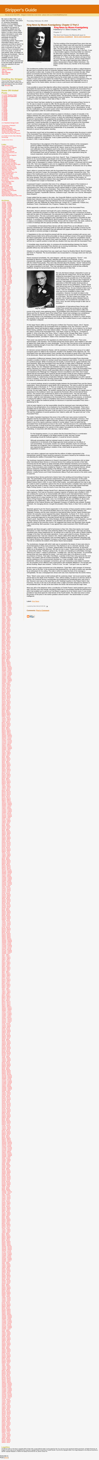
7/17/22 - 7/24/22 (6, 1299)
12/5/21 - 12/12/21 (6, 1257)
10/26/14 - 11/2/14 (6, 806)
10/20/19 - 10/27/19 (7, 1143)
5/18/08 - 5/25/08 (6, 377)
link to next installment (82, 37)
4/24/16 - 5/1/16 (6, 907)
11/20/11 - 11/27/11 (7, 609)
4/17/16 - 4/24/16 (6, 906)
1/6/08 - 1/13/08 (6, 352)
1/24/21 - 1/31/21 (6, 1198)
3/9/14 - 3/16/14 (6, 763)
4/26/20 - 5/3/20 (6, 1173)
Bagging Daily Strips (7, 128)
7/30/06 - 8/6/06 (6, 255)
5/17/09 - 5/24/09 (6, 444)
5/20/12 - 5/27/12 (6, 643)
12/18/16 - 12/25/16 (7, 952)
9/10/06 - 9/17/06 (6, 263)
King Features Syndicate (8, 151)
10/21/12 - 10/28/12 (7, 669)
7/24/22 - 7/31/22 (6, 1300)
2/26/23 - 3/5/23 (6, 1340)
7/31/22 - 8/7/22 (6, 1301)
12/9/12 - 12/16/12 (6, 678)
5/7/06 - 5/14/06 (6, 242)
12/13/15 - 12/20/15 (7, 883)
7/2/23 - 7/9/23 (5, 1364)
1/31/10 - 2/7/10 (6, 491)
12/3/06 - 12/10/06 (6, 279)
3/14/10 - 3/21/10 (6, 499)
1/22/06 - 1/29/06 (6, 223)
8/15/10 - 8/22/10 (6, 527)
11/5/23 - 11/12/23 (6, 1387)
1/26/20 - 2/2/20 (6, 1162)
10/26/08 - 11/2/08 (6, 407)
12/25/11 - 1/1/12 (6, 615)
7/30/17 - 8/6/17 (6, 993)
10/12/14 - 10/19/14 (7, 803)
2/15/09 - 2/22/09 (6, 427)
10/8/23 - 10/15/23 (6, 1382)
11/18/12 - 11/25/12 (7, 674)
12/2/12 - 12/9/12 (6, 677)
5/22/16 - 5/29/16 (6, 913)
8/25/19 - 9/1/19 (6, 1134)
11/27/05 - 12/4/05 (6, 212)
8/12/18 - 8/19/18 (6, 1064)
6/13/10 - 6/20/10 (6, 515)
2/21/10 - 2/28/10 (6, 495)
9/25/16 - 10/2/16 (6, 936)
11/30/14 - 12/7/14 (6, 812)
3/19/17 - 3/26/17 (6, 969)
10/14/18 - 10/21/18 (7, 1076)
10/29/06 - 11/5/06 (6, 272)
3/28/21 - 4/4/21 (6, 1210)
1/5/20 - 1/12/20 (6, 1158)
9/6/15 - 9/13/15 (6, 864)
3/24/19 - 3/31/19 (6, 1106)
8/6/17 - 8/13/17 (6, 995)
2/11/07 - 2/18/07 (6, 292)
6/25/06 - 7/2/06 (6, 249)
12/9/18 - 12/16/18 (6, 1086)
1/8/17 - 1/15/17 (6, 956)
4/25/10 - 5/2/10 (6, 506)
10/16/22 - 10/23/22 (7, 1316)
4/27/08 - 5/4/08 (6, 373)
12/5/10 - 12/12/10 (6, 546)
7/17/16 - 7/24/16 (6, 923)
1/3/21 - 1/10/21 (6, 1194)
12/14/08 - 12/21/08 (7, 416)
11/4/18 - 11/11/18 (6, 1079)
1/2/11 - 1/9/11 (5, 551)
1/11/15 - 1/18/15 (6, 820)
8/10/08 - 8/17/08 (6, 392)
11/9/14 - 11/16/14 (6, 808)
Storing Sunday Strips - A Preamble (11, 130)
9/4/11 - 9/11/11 (6, 594)
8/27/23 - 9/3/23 (6, 1374)
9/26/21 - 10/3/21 (6, 1244)
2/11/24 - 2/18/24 (6, 1406)
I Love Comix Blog (6, 182)
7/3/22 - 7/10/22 (6, 1296)
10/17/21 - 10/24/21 (7, 1248)
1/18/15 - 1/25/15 (6, 821)
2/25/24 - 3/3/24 (6, 1408)
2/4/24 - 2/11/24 (6, 1404)
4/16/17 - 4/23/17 (6, 974)
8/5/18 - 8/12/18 (6, 1063)
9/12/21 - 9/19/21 (6, 1241)
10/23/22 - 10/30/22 (7, 1317)
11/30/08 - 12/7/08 (6, 413)
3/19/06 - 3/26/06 (6, 233)
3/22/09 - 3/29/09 (6, 434)
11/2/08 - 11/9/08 (6, 408)
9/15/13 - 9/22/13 (6, 730)
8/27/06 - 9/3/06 (6, 260)
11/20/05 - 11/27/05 (7, 211)
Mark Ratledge (6, 72)
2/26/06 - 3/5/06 (6, 229)
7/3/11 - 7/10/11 (6, 583)
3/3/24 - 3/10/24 (6, 1409)
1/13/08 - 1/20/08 (6, 353)
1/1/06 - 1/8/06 (5, 219)
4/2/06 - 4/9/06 (5, 236)
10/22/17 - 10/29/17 (7, 1009)
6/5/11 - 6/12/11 (6, 577)
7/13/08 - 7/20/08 (6, 387)
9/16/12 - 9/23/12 (6, 662)
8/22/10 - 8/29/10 (6, 528)
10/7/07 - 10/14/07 (6, 335)
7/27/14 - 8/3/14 (6, 789)
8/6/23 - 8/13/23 (6, 1370)
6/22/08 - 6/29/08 (6, 383)
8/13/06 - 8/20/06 (6, 258)
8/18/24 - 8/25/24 (6, 1441)
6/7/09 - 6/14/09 (6, 448)
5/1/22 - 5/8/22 (5, 1284)
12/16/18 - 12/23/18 (7, 1087)
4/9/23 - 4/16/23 (6, 1348)
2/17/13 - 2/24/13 (6, 691)
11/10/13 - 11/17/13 (7, 740)
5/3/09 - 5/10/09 (6, 442)
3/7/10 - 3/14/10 (6, 498)
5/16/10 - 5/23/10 (6, 510)
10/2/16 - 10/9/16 (6, 937)
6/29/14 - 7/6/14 (6, 783)
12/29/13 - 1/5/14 (6, 750)
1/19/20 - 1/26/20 (6, 1160)
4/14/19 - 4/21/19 (6, 1109)
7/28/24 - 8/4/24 (6, 1437)
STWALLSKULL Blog (7, 176)
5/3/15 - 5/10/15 (6, 841)
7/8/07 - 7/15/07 (6, 319)
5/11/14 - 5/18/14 (6, 774)
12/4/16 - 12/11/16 (6, 949)
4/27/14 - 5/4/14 (6, 772)
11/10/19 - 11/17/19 (7, 1147)
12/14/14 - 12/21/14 (7, 815)
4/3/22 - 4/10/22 (6, 1279)
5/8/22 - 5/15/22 (6, 1286)
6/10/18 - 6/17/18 (6, 1052)
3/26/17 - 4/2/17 (6, 970)
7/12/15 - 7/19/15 (6, 854)
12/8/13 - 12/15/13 (6, 746)
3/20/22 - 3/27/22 (6, 1276)
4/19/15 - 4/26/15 (6, 838)
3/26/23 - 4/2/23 (6, 1346)
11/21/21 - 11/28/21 (7, 1254)
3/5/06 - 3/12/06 (6, 230)
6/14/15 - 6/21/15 (6, 849)
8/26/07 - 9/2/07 (6, 327)
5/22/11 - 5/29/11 (6, 575)
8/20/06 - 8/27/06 (6, 259)
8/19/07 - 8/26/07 (6, 326)
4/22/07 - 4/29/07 (6, 305)
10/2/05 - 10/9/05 (6, 202)
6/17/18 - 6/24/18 (6, 1053)
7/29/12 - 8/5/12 (6, 653)
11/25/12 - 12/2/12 (6, 675)
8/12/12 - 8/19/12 (6, 656)
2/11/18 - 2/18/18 (6, 1030)
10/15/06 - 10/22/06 (7, 270)
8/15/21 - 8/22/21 (6, 1236)
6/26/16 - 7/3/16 (6, 919)
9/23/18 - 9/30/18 (6, 1072)
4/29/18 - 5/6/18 (6, 1044)
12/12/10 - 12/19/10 (7, 547)
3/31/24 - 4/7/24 (6, 1415)
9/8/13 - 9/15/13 (6, 729)
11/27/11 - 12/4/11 (6, 610)
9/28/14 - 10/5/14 (6, 800)
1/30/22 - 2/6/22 (6, 1267)
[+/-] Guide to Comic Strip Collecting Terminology (11, 136)
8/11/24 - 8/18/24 (6, 1439)
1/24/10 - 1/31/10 (6, 490)
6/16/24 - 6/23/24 (6, 1429)
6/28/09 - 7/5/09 (6, 452)
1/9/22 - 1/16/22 (6, 1263)
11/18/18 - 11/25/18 (7, 1082)
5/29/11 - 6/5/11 (6, 576)
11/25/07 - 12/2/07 (6, 344)
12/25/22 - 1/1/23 (6, 1329)
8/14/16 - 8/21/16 (6, 928)
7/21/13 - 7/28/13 (6, 720)
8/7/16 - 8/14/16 (6, 927)
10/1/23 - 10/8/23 (6, 1381)
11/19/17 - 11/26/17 (7, 1014)
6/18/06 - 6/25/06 (6, 247)
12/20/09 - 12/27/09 (7, 483)
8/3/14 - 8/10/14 (6, 790)
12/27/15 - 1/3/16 (6, 885)
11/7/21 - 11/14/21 (6, 1252)
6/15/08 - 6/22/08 (6, 382)
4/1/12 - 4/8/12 (5, 633)
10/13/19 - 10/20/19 (7, 1142)
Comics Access (6, 158)
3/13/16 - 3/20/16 (6, 900)
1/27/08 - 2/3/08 (6, 356)
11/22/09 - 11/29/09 (7, 478)
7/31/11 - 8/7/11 (6, 588)
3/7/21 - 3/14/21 (6, 1206)
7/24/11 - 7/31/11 (6, 587)
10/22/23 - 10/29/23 (7, 1385)
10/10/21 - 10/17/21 (7, 1246)
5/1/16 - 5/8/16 (5, 909)
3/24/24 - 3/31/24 (6, 1413)
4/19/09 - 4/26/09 (6, 439)
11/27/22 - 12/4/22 (6, 1323)
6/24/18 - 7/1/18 (6, 1055)
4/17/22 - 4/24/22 (6, 1282)
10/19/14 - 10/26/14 (7, 804)
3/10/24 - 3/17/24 (6, 1411)
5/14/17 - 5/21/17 (6, 979)
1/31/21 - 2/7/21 (6, 1199)
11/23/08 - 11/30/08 (7, 412)
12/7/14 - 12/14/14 (6, 813)
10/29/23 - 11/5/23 (6, 1386)
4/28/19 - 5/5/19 (6, 1112)
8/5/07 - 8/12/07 (6, 323)
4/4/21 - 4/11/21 (6, 1211)
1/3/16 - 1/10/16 (6, 886)
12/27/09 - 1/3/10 (6, 485)
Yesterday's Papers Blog (8, 169)
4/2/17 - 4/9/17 (5, 971)
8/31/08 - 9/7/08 (6, 396)
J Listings (4, 109)
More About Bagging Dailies (9, 129)
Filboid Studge (5, 185)
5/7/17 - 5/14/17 (6, 978)
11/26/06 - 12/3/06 (6, 277)
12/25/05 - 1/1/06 (6, 217)
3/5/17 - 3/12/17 (6, 966)
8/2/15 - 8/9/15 (5, 858)
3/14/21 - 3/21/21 (6, 1207)
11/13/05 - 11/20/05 (7, 210)
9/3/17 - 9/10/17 (6, 1000)
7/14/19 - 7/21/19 (6, 1126)
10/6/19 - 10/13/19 (6, 1141)
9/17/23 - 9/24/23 (6, 1378)
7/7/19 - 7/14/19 (6, 1125)
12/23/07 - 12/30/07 (7, 349)
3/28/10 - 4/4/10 (6, 502)
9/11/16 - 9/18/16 (6, 933)
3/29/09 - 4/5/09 (6, 435)
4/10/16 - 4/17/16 (6, 905)
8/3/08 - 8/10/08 (6, 391)
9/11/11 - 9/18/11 (6, 596)
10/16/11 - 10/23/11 (7, 602)
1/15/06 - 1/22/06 (6, 221)
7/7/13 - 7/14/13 (6, 717)
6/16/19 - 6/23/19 (6, 1121)
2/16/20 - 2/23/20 (6, 1166)
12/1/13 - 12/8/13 (6, 744)
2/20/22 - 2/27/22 (6, 1271)
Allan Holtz (5, 74)
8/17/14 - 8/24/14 (6, 793)
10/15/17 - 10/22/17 (7, 1008)
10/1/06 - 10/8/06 (6, 267)
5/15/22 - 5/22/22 (6, 1287)
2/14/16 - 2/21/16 (6, 894)
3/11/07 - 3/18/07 (6, 297)
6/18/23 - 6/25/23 (6, 1361)
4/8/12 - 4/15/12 (6, 635)
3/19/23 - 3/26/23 (6, 1344)
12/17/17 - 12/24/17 (7, 1020)
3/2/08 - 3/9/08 (5, 362)
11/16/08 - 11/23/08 (7, 410)
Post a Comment (42, 610)
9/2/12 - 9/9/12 (5, 660)
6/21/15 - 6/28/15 (6, 850)
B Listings (4, 98)
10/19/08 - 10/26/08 (7, 405)
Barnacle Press (6, 156)
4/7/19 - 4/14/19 (6, 1108)
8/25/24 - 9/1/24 (6, 1442)
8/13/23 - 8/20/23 (6, 1372)
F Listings (4, 103)
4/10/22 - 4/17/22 (6, 1280)
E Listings (4, 102)
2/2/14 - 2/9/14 (5, 756)
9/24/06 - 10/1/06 (6, 266)
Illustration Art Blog (6, 184)
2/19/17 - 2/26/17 (6, 963)
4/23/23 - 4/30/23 (6, 1351)
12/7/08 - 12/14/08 (6, 414)
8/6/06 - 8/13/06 (6, 257)
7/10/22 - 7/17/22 (6, 1297)
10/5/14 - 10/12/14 (6, 802)
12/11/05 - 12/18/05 (7, 215)
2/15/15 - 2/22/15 (6, 826)
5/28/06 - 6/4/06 (6, 246)
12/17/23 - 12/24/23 (7, 1395)
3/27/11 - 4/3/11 (6, 567)
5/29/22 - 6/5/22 (6, 1289)
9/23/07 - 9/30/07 (6, 332)
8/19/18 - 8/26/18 (6, 1065)
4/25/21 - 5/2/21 (6, 1215)
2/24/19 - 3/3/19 (6, 1100)
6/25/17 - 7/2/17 (6, 987)
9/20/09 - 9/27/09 (6, 468)
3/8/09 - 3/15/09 (6, 431)
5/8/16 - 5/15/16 (6, 910)
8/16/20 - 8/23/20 (6, 1190)
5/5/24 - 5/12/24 (6, 1421)
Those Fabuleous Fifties (8, 181)
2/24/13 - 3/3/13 (6, 692)
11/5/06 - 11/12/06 (6, 274)
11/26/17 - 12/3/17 (6, 1016)
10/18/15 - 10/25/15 (7, 872)
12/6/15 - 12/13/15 (6, 881)
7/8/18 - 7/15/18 (6, 1057)
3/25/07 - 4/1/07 (6, 300)
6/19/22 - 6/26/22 (6, 1293)
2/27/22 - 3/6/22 (6, 1273)
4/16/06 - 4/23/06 (6, 238)
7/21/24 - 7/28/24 (6, 1436)
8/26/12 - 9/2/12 (6, 658)
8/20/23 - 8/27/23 (6, 1373)
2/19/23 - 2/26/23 (6, 1339)
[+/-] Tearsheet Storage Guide (10, 123)
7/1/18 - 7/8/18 (5, 1056)
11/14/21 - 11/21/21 (7, 1253)
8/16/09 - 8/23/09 (6, 461)
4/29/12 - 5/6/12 (6, 639)
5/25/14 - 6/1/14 (6, 777)
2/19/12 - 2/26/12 (6, 626)
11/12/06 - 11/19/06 (7, 275)
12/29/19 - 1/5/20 (6, 1156)
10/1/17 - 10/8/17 (6, 1005)
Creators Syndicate (7, 150)
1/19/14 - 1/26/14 (6, 753)
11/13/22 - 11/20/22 (7, 1321)
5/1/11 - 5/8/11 (5, 571)
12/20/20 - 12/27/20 (7, 1192)
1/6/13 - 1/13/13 (6, 683)
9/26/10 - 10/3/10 (6, 534)
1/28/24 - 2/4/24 (6, 1403)
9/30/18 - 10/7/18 (6, 1073)
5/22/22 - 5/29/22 (6, 1288)
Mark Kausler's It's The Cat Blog (10, 177)
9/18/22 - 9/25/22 (6, 1310)
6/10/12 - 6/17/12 (6, 647)
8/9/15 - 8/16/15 (6, 859)
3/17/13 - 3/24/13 (6, 696)
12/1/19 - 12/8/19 (6, 1151)
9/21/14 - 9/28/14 (6, 799)
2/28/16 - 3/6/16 (6, 897)
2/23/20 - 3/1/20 (6, 1167)
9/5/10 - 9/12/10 (6, 530)
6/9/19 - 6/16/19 (6, 1120)
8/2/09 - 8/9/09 (5, 459)
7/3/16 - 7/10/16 (6, 920)
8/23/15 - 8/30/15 (6, 862)
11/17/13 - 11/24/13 (7, 742)
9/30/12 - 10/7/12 (6, 665)
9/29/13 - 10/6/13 (6, 733)
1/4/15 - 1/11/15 (6, 819)
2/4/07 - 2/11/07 (6, 290)
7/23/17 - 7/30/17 (6, 992)
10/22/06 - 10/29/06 (7, 271)
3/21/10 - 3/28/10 (6, 500)
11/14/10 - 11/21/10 (7, 542)
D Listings (4, 100)
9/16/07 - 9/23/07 (6, 331)
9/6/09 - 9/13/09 (6, 465)
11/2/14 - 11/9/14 (6, 807)
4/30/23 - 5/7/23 (6, 1352)
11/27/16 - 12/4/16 (6, 948)
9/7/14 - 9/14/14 (6, 796)
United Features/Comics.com (9, 152)
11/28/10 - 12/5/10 (6, 545)
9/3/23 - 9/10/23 (6, 1376)
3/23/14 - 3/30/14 (6, 765)
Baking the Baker (6, 191)
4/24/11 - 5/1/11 (6, 570)
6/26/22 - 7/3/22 (6, 1295)
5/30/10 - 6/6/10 (6, 512)
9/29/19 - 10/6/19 (6, 1139)
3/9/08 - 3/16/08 (6, 364)
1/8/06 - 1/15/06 (6, 220)
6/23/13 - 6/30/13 (6, 714)
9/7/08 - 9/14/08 (6, 397)
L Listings (4, 112)
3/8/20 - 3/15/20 (6, 1169)
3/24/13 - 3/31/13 (6, 697)
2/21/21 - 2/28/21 (6, 1203)
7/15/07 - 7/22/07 (6, 320)
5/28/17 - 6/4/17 (6, 982)
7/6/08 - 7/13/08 (6, 386)
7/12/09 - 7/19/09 (6, 455)
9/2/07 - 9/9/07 (5, 328)
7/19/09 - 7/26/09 (6, 456)
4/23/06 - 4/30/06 (6, 240)
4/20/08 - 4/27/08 (6, 371)
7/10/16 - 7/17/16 (6, 922)
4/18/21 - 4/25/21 (6, 1214)
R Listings (4, 120)
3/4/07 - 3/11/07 (6, 296)
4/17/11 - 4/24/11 (6, 568)
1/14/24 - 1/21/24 (6, 1400)
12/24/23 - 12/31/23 (7, 1396)
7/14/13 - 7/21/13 (6, 718)
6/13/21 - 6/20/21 (6, 1224)
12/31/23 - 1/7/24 (6, 1398)
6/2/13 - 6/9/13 (5, 710)
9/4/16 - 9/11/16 (6, 932)
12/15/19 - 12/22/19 (7, 1154)
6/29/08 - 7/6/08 (6, 384)
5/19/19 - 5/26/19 (6, 1116)
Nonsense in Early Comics (8, 165)
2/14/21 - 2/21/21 (6, 1202)
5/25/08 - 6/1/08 (6, 378)
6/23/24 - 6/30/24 (6, 1430)
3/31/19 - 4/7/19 (6, 1107)
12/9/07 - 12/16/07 (6, 347)
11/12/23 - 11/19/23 (7, 1389)
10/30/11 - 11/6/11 (6, 605)
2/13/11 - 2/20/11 (6, 559)
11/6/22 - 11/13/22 (6, 1319)
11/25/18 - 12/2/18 (6, 1083)
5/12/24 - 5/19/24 (6, 1422)
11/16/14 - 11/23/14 (7, 810)
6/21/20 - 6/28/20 (6, 1184)
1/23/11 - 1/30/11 (6, 555)
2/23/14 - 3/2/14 (6, 760)
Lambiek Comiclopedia (7, 189)
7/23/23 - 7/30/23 (6, 1368)
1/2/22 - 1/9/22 (5, 1262)
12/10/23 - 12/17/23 (7, 1394)
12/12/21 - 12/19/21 (7, 1258)
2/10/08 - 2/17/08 (6, 358)
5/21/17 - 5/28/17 (6, 980)
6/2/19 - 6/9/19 (5, 1119)
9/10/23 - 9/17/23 (6, 1377)
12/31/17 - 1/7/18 (6, 1022)
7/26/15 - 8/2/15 (6, 856)
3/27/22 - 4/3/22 (6, 1278)
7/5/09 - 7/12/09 (6, 453)
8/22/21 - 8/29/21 (6, 1237)
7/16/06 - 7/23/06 (6, 253)
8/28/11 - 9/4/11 (6, 593)
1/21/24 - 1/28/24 (6, 1402)
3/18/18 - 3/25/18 (6, 1036)
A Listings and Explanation (9, 96)
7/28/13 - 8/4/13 (6, 721)
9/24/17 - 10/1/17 (6, 1004)
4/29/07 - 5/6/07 (6, 306)
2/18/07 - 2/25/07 (6, 293)
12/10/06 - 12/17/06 (7, 280)
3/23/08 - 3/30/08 (6, 366)
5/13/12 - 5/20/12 (6, 641)
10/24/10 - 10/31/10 (7, 538)
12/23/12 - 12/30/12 (7, 680)
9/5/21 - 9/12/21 (6, 1240)
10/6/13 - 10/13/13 (6, 734)
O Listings (4, 116)
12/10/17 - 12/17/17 (7, 1018)
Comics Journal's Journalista (9, 163)
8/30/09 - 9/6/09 (6, 464)
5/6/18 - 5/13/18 (6, 1046)
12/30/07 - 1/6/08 (6, 350)
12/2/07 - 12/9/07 (6, 345)
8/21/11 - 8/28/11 (6, 592)
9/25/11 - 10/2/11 (6, 598)
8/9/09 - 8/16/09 (6, 460)
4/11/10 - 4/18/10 (6, 503)
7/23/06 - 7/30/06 (6, 254)
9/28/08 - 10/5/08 (6, 401)
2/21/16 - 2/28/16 (6, 896)
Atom (6, 1457)
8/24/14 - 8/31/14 (6, 794)
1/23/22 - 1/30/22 (6, 1266)
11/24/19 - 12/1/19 (6, 1150)
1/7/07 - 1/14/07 (6, 285)
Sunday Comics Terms (7, 139)
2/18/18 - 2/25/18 (6, 1031)
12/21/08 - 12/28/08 (7, 417)
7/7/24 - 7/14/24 (6, 1433)
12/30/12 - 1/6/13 (6, 682)
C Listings (4, 99)
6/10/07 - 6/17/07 (6, 314)
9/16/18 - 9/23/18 (6, 1070)
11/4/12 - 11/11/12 (6, 671)
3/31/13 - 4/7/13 (6, 699)
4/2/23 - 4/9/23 (5, 1347)
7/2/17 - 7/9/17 (5, 988)
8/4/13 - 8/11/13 (6, 722)
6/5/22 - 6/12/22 (6, 1291)
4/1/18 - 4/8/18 (5, 1039)
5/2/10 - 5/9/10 (5, 507)
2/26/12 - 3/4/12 (6, 627)
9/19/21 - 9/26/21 (6, 1243)
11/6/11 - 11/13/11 (6, 606)
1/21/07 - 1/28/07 (6, 288)
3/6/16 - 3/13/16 (6, 898)
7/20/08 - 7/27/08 (6, 388)
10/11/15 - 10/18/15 (7, 871)
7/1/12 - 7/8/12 (5, 650)
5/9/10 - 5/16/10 (6, 508)
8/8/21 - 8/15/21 (6, 1235)
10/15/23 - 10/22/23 (7, 1383)
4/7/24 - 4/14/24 (6, 1416)
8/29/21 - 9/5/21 (6, 1239)
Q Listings (4, 119)
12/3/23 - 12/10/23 (6, 1392)
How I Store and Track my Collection (11, 133)
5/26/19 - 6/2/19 (6, 1117)
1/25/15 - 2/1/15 (6, 823)
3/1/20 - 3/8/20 (5, 1168)
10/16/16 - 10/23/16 (7, 940)
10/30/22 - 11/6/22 (6, 1318)
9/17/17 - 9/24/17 (6, 1003)
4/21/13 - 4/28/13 (6, 703)
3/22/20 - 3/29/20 (6, 1172)
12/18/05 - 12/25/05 (7, 216)
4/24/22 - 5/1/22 (6, 1283)
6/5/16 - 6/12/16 (6, 915)
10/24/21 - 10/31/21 (7, 1249)
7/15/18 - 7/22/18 (6, 1059)
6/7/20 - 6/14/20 (6, 1181)
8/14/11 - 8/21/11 (6, 590)
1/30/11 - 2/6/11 (6, 557)
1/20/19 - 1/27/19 (6, 1094)
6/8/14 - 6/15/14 (6, 780)
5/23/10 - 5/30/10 (6, 511)
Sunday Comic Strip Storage (9, 132)
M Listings (5, 113)
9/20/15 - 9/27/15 (6, 867)
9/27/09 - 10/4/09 (6, 469)
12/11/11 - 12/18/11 (7, 613)
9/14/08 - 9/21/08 (6, 399)
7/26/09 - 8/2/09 (6, 457)
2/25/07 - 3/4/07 (6, 294)
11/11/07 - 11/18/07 (7, 341)
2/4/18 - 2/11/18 (6, 1029)
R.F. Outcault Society (7, 188)
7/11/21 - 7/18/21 (6, 1229)
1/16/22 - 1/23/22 (6, 1265)
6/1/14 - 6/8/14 (5, 778)
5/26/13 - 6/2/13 (6, 709)
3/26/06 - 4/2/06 (6, 234)
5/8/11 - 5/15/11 (6, 572)
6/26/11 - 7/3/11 (6, 581)
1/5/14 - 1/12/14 (6, 751)
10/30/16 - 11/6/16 (6, 943)
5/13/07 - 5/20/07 (6, 309)
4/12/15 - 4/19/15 (6, 837)
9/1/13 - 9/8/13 (5, 727)
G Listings (4, 105)
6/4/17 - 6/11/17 (6, 983)
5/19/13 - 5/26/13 (6, 708)
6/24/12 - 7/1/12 (6, 649)
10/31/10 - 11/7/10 (6, 540)
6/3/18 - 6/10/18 (6, 1051)
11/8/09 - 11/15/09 (6, 476)
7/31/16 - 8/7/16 (6, 926)
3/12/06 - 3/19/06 (6, 232)
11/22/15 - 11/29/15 (7, 879)
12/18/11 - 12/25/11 (7, 614)
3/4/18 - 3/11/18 (6, 1034)
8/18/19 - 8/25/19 (6, 1133)
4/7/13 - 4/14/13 (6, 700)
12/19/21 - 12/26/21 (7, 1259)
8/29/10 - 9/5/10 (6, 529)
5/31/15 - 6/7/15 (6, 846)
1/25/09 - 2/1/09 (6, 424)
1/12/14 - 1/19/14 (6, 752)
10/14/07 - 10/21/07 (7, 336)
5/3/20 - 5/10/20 (6, 1175)
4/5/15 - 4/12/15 (6, 836)
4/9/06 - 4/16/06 (6, 237)
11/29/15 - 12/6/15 (6, 880)
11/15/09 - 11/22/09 (7, 477)
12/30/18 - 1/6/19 (6, 1090)
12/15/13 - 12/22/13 (7, 747)
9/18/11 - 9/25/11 (6, 597)
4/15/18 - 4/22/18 (6, 1042)
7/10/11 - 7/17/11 (6, 584)
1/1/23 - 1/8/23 (5, 1330)
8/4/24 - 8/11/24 (6, 1438)
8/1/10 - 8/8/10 (5, 524)
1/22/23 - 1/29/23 (6, 1334)
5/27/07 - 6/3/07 (6, 311)
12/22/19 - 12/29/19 (7, 1155)
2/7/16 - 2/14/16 (6, 893)
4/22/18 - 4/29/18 (6, 1043)
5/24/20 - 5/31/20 (6, 1179)
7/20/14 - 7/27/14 (6, 787)
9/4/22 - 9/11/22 (6, 1308)
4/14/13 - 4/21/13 (6, 701)
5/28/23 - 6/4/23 (6, 1357)
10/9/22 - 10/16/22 (6, 1314)
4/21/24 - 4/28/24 (6, 1419)
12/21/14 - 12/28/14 (7, 816)
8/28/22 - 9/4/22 (6, 1306)
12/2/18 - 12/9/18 (6, 1085)
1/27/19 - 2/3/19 (6, 1095)
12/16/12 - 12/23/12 (7, 679)
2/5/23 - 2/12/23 (6, 1336)
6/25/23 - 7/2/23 (6, 1362)
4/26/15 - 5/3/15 (6, 840)
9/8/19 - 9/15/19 (6, 1137)
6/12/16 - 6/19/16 (6, 916)
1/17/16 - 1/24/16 (6, 889)
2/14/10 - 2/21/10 (6, 494)
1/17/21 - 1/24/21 (6, 1197)
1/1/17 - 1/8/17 (5, 954)
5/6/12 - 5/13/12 (6, 640)
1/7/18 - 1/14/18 (6, 1023)
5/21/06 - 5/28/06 (6, 245)
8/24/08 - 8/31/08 (6, 395)
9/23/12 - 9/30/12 (6, 663)
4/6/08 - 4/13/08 (6, 369)
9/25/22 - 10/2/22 (6, 1312)
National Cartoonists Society (9, 167)
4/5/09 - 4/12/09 (6, 437)
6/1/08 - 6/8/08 (5, 379)
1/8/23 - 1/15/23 (6, 1331)
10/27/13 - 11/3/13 (6, 738)
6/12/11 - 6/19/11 (6, 579)
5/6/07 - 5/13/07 (6, 307)
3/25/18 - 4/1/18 (6, 1038)
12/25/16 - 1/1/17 (6, 953)
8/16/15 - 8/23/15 (6, 860)
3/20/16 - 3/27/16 (6, 901)
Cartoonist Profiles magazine (9, 147)
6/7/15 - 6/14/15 (6, 847)
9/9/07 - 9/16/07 (6, 330)
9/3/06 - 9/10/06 (6, 262)
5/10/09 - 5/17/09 (6, 443)
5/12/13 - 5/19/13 (6, 707)
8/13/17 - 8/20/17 (6, 996)
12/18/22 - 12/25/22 (7, 1327)
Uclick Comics (5, 154)
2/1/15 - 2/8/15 (5, 824)
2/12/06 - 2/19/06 (6, 227)
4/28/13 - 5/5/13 (6, 704)
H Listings (4, 106)
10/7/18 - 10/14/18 (6, 1074)
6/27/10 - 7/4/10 (6, 517)
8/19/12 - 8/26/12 (6, 657)
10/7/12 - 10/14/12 (6, 666)
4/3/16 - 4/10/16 (6, 903)
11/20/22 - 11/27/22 (7, 1322)
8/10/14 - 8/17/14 (6, 791)
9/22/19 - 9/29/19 (6, 1138)
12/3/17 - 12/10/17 (6, 1017)
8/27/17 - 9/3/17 (6, 999)
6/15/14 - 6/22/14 (6, 781)
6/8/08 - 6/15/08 (6, 380)
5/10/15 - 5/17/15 (6, 842)
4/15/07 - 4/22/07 (6, 304)
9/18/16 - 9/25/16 (6, 935)
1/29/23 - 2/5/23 (6, 1335)
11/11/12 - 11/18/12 (7, 673)
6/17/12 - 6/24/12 (6, 648)
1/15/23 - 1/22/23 (6, 1332)
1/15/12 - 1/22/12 (6, 619)
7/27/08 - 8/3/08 (6, 390)
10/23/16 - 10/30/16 (7, 941)
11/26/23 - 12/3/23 (6, 1391)
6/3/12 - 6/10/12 (6, 645)
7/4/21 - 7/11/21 (6, 1228)
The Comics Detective (7, 159)
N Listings (4, 114)
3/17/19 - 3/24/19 (6, 1104)
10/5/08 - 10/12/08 (6, 403)
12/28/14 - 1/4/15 (6, 817)
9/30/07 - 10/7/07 (6, 334)
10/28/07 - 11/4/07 (6, 339)
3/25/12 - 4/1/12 (6, 632)
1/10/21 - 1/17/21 (6, 1196)
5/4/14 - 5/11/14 (6, 773)
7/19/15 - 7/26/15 (6, 855)
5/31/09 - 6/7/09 (6, 447)
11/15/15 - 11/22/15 (7, 877)
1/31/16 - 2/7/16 (6, 892)
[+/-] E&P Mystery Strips (9, 95)
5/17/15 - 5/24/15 (6, 843)
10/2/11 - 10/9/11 (6, 600)
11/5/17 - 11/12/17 (6, 1012)
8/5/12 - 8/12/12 (6, 654)
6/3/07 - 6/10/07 (6, 313)
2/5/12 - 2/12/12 (6, 623)
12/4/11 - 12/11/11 (6, 611)
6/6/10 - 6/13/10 (6, 513)
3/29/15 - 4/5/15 (6, 834)
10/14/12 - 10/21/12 (7, 667)
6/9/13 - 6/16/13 (6, 712)
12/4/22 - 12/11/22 (6, 1325)
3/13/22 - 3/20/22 (6, 1275)
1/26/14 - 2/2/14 (6, 755)
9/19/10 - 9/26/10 (6, 533)
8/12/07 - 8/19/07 (6, 324)
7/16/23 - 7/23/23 (6, 1366)
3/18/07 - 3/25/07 (6, 298)
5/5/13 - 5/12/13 (6, 705)
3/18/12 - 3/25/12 (6, 631)
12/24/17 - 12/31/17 (7, 1021)
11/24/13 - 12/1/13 (6, 743)
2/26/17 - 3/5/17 (6, 965)
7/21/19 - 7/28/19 (6, 1128)
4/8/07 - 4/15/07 (6, 302)
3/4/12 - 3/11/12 (6, 628)
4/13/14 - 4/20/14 (6, 769)
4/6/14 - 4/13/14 (6, 768)
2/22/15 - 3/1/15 (6, 828)
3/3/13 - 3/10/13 (6, 693)
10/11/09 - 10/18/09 (7, 472)
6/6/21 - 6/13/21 (6, 1223)
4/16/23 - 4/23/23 (6, 1349)
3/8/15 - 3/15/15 (6, 830)
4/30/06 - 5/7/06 (6, 241)
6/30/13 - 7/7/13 (6, 716)
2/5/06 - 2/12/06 (6, 225)
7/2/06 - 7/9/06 (5, 250)
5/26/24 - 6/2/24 (6, 1425)
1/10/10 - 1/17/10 (6, 487)
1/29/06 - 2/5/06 (6, 224)
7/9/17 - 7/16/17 (6, 990)
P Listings (4, 117)
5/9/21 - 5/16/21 (6, 1218)
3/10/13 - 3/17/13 (6, 695)
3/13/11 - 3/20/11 (6, 564)
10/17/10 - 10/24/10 (7, 537)
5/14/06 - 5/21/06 (6, 244)
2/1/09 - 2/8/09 (5, 425)
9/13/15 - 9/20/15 (6, 866)
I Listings (4, 107)
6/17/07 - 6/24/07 (6, 315)
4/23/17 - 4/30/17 (6, 975)
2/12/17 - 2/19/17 (6, 962)
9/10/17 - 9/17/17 (6, 1001)
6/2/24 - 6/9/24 (5, 1426)
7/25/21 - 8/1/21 (6, 1232)
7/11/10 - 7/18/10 (6, 520)
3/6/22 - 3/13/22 (6, 1274)
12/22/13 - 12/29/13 (7, 748)
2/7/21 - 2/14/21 (6, 1201)
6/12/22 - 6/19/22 (6, 1292)
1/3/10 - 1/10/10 (6, 486)
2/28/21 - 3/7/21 (6, 1205)
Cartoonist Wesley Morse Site (9, 172)
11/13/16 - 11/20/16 (7, 945)
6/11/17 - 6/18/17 (6, 984)
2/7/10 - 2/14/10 (6, 493)
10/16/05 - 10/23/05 (7, 204)
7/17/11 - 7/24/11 (6, 585)
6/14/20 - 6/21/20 (6, 1183)
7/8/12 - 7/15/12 (6, 652)
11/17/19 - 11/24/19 (7, 1149)
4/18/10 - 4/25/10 (6, 504)
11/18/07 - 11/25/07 (7, 343)
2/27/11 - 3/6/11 (6, 562)
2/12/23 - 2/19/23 (6, 1338)
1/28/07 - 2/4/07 (6, 289)
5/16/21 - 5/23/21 (6, 1219)
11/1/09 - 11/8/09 (6, 474)
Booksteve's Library (7, 193)
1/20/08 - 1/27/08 (6, 354)
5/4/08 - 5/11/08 (6, 374)
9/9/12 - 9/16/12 (6, 661)
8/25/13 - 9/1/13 (6, 726)
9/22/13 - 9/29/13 (6, 731)
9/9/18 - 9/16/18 (6, 1069)
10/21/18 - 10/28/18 (7, 1077)
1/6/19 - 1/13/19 (6, 1091)
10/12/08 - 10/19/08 (7, 404)
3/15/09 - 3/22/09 (6, 433)
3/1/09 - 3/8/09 (5, 430)
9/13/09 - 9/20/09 (6, 467)
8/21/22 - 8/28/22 (6, 1305)
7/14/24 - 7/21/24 (6, 1434)
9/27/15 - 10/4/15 (6, 868)
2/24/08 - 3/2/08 (6, 361)
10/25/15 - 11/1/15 (6, 873)
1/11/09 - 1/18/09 (6, 421)
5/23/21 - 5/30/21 (6, 1220)
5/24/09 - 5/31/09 (6, 446)
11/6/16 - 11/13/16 (6, 944)
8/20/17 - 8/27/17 (6, 997)
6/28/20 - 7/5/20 (6, 1185)
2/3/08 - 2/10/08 (6, 357)
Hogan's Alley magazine (8, 148)
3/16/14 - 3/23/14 (6, 764)
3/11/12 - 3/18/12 (6, 630)
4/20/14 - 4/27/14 (6, 770)
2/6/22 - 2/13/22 (6, 1269)
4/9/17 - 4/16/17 (6, 973)
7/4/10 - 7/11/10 (6, 519)
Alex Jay (4, 71)
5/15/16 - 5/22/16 (6, 911)
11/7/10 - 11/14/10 (6, 541)
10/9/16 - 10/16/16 (6, 939)
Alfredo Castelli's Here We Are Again (11, 164)
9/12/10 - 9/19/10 (6, 532)
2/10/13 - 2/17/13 (6, 690)
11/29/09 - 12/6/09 (6, 480)
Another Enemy (6, 126)
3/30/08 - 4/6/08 (6, 367)
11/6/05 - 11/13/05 (6, 208)
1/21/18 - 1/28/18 (6, 1026)
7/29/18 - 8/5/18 (6, 1061)
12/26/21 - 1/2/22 (6, 1261)
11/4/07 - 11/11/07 (6, 340)
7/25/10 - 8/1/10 (6, 523)
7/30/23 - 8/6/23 (6, 1369)
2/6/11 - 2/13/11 (6, 558)
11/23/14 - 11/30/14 (7, 811)
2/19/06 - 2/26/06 (6, 228)
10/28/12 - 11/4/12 (6, 670)
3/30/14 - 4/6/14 (6, 766)
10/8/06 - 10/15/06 (6, 268)
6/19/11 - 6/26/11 (6, 580)
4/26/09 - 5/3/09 (6, 440)
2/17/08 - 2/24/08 (6, 360)
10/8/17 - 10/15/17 (6, 1006)
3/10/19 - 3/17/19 (6, 1103)
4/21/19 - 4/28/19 (6, 1111)
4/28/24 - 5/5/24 (6, 1420)
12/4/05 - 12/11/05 (6, 214)
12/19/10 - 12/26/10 (7, 549)
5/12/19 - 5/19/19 (6, 1115)
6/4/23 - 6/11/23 (6, 1359)
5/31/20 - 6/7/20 (6, 1180)
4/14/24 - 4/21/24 (6, 1417)
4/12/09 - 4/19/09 (6, 438)
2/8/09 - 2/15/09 (6, 426)
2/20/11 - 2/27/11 (6, 560)
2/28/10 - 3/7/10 (6, 497)
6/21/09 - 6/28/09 (6, 451)
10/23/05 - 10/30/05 (7, 206)
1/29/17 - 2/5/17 (6, 960)
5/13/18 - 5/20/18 (6, 1047)
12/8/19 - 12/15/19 (6, 1153)
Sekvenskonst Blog (7, 171)
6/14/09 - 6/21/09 (6, 450)
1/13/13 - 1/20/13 (6, 684)
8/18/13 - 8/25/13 (6, 725)
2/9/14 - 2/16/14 (6, 757)
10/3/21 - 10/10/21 (6, 1245)
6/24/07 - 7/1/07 (6, 317)
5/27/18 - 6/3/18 (6, 1049)
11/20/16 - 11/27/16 (7, 946)
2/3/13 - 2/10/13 (6, 688)
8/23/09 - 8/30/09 (6, 463)
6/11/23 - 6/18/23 (6, 1360)
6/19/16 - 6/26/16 (6, 918)
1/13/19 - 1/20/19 (6, 1093)
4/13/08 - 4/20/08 (6, 370)
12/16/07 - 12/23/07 (7, 348)
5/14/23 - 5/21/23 (6, 1355)
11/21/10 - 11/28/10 (7, 543)
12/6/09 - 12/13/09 (6, 481)
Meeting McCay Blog (7, 186)
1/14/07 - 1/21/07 (6, 287)
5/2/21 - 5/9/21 (5, 1216)
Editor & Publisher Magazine (9, 155)
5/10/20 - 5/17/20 (6, 1176)
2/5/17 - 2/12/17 (6, 961)
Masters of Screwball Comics (9, 168)
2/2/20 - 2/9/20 (5, 1163)
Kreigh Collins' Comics (7, 146)
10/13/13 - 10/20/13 (7, 735)
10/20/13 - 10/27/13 (7, 736)
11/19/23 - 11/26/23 (7, 1390)
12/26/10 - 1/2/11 (6, 550)
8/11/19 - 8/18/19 (6, 1132)
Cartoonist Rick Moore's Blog (9, 194)
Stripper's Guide (21, 9)
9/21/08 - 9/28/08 (6, 400)
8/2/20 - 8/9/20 (5, 1188)
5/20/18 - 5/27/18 (6, 1048)
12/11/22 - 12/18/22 (7, 1326)
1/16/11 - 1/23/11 (6, 554)
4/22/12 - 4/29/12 (6, 637)
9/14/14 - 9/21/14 (6, 798)
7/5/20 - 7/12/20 (6, 1186)
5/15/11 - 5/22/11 (6, 573)
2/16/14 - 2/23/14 (6, 759)
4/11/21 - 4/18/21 (6, 1213)
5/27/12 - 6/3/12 (6, 644)
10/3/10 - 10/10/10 (6, 536)
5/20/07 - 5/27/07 (6, 310)
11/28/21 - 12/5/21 (6, 1256)
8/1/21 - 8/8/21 (5, 1233)
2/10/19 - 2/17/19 (6, 1098)
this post (7, 85)
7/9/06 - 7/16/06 (6, 251)
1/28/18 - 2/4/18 (6, 1027)
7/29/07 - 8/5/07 (6, 322)
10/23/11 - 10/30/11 (7, 603)
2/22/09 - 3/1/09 (6, 429)
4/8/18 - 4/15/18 (6, 1040)
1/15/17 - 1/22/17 (6, 957)
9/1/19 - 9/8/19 (5, 1136)
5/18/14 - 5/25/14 (6, 776)
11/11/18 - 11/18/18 (7, 1081)
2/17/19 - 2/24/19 (6, 1099)
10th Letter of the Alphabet (8, 160)
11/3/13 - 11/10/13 (6, 739)
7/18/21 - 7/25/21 (6, 1231)
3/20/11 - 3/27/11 (6, 566)
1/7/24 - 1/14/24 (6, 1399)
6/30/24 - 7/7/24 (6, 1432)
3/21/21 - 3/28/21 (6, 1209)
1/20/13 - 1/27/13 (6, 686)
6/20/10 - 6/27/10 (6, 516)
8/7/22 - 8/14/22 (6, 1303)
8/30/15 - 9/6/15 (6, 863)
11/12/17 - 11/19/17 (7, 1013)
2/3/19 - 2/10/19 (6, 1096)
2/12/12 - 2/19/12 (6, 624)
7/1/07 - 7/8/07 (5, 318)
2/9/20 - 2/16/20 (6, 1164)
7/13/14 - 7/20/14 (6, 786)
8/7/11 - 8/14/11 (6, 589)
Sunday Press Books (7, 175)
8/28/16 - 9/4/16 (6, 931)
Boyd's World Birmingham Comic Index (12, 195)
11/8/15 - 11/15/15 (6, 876)
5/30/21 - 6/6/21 (6, 1222)
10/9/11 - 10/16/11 (6, 601)
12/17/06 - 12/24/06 (7, 281)
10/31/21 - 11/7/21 (6, 1250)
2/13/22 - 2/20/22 (6, 1270)
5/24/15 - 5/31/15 (6, 845)
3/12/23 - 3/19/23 (6, 1343)
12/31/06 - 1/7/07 (6, 284)
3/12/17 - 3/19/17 (6, 967)
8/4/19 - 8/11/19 (6, 1130)
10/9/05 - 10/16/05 (6, 203)
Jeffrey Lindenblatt (7, 69)
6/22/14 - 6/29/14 (6, 782)
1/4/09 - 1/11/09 (6, 420)
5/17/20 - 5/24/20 (6, 1177)
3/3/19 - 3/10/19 (6, 1102)
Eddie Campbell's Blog (7, 173)
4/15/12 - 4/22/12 (6, 636)
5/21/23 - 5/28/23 (6, 1356)
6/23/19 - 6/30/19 (6, 1123)
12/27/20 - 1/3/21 (6, 1193)
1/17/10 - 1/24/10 (6, 489)
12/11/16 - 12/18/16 (7, 950)
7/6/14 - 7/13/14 (6, 785)
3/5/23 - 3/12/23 (6, 1342)
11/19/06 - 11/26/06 (7, 276)
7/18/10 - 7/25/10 (6, 521)
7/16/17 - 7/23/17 (6, 991)
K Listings (4, 110)
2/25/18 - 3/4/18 (6, 1033)
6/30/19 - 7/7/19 (6, 1124)
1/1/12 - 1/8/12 (5, 617)
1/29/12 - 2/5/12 (6, 622)
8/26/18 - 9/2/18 (6, 1066)
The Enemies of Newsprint (8, 125)
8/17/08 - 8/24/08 (6, 394)
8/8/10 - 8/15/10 (6, 525)
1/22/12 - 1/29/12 (6, 620)
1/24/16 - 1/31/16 (6, 890)
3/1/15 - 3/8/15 (5, 829)
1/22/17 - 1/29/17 (6, 958)
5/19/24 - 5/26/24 (6, 1424)
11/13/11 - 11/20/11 (7, 607)
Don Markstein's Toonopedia (9, 190)
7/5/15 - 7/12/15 (6, 853)
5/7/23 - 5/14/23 (6, 1353)
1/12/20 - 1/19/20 (6, 1159)
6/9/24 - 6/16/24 (6, 1428)
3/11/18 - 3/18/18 (6, 1035)
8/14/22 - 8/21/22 (6, 1304)
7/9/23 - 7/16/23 (6, 1365)
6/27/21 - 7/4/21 (6, 1227)
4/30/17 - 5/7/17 (6, 976)
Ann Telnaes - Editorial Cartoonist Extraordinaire (10, 179)
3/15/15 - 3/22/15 (6, 832)
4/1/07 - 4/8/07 (5, 301)
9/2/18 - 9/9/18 (5, 1068)
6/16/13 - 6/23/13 (6, 713)
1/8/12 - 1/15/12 (6, 618)
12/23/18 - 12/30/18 (7, 1089)
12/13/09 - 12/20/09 (7, 482)
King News (35, 601)
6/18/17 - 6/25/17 (6, 986)
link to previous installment (63, 37)
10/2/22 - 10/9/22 (6, 1313)
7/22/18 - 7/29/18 (6, 1060)
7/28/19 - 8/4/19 (6, 1129)
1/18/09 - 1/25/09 (6, 422)
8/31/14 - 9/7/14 (6, 795)
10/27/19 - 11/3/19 (6, 1145)
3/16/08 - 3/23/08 (6, 365)
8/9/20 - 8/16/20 (6, 1189)
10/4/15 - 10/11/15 (6, 870)
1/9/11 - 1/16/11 (6, 553)
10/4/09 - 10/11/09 (6, 470)
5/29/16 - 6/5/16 (6, 914)
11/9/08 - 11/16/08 (6, 409)
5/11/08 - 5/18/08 (6, 375)
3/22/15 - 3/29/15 (6, 833)
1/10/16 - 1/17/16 (6, 888)
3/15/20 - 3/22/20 (6, 1171)
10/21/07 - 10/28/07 (7, 337)
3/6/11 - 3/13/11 (6, 563)
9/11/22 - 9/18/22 (6, 1309)
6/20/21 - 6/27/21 (6, 1226)
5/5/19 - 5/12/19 (6, 1113)
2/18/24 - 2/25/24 (6, 1407)
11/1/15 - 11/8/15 (6, 875)
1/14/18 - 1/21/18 (6, 1025)
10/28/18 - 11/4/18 (6, 1078)
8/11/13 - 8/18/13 (6, 723)
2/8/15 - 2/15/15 (6, 825)
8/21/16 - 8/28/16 (6, 930)
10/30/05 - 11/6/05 (6, 207)
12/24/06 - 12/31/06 (7, 283)
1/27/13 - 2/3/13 (6, 687)
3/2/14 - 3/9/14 (5, 761)
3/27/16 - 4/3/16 (6, 902)
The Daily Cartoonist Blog (8, 161)
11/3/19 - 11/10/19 (6, 1146)
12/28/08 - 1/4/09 (6, 418)
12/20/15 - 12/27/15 (7, 884)
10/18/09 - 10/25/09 (7, 473)
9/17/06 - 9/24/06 (6, 264)
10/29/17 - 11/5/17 (6, 1010)
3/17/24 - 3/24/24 (6, 1412)
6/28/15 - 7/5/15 (6, 851)
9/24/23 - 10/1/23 (6, 1379)
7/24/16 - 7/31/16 (6, 924)
